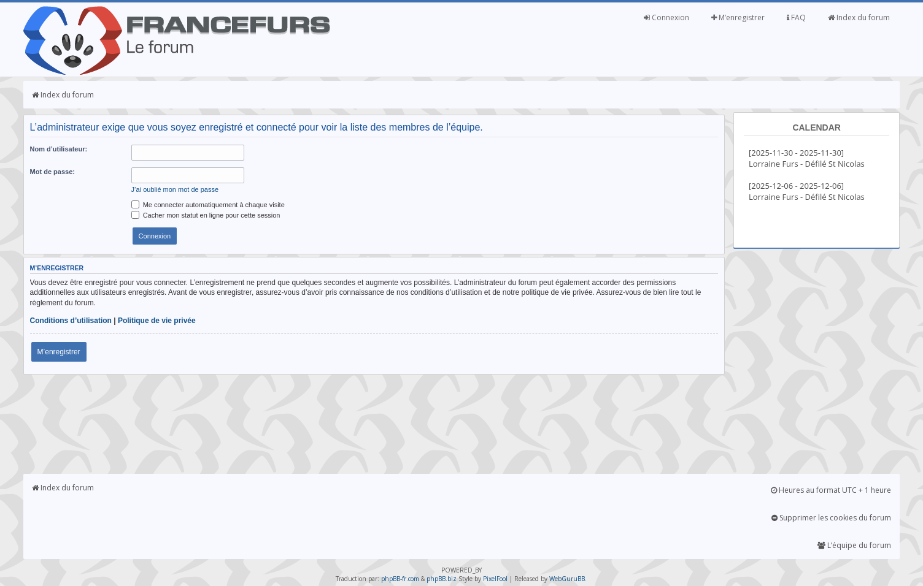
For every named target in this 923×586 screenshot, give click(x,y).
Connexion (666, 17)
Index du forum (859, 17)
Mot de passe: (52, 171)
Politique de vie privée (157, 320)
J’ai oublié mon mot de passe (174, 189)
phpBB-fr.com (400, 578)
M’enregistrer (738, 17)
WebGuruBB (567, 578)
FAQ (796, 17)
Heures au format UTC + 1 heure (831, 490)
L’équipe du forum (854, 545)
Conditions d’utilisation (71, 320)
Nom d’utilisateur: (59, 149)
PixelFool (495, 578)
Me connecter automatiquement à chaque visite (208, 204)
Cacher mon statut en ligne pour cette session (205, 215)
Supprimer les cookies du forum (831, 517)
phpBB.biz (442, 578)
